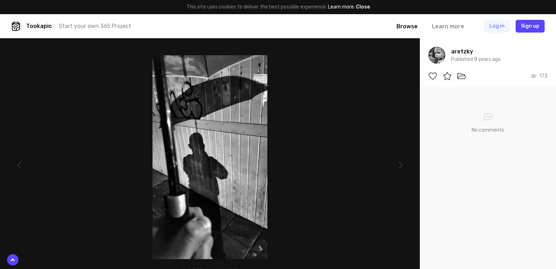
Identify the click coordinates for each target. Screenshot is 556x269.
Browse (407, 26)
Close (363, 7)
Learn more (341, 7)
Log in (497, 26)
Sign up (530, 26)
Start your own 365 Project (95, 26)
